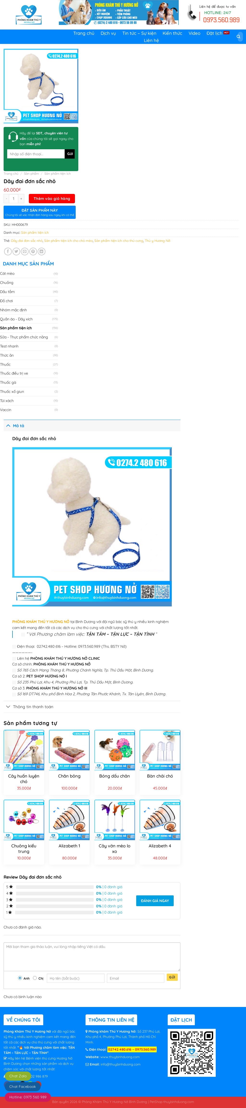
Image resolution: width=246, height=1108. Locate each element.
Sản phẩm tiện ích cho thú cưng (118, 241)
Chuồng (6, 282)
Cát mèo (7, 273)
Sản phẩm (31, 173)
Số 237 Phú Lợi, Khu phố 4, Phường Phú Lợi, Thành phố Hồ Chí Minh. (123, 1036)
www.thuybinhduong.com (120, 1057)
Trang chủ (83, 33)
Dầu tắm (7, 291)
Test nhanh (9, 346)
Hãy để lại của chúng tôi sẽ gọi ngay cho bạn (46, 138)
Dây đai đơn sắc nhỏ (27, 241)
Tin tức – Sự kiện (139, 33)
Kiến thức (172, 33)
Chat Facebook (22, 1086)
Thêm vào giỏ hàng (52, 198)
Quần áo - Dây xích (16, 319)
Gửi (172, 977)
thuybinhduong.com (178, 1102)
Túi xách (7, 400)
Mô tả (14, 425)
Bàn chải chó (160, 776)
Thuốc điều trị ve (14, 373)
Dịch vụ (108, 33)
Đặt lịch (214, 33)
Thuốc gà (8, 382)
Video (194, 33)
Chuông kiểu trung (23, 848)
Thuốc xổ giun (12, 391)
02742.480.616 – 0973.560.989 (132, 1049)
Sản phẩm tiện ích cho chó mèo (68, 241)
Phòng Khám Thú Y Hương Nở (28, 1031)
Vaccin (5, 409)
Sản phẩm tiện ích (57, 173)
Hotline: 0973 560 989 (27, 1097)
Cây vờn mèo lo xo (114, 848)
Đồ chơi (6, 300)
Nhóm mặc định (13, 309)
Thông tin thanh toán (28, 707)
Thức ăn (7, 355)
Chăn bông (69, 776)
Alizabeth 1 (69, 846)
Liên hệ (151, 40)
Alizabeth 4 (160, 846)
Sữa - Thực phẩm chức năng (24, 337)
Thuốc (5, 364)
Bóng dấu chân (114, 776)
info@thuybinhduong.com (121, 1064)
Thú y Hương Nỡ (157, 241)
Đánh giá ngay (155, 900)
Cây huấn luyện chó (23, 778)
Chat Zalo (18, 1076)
